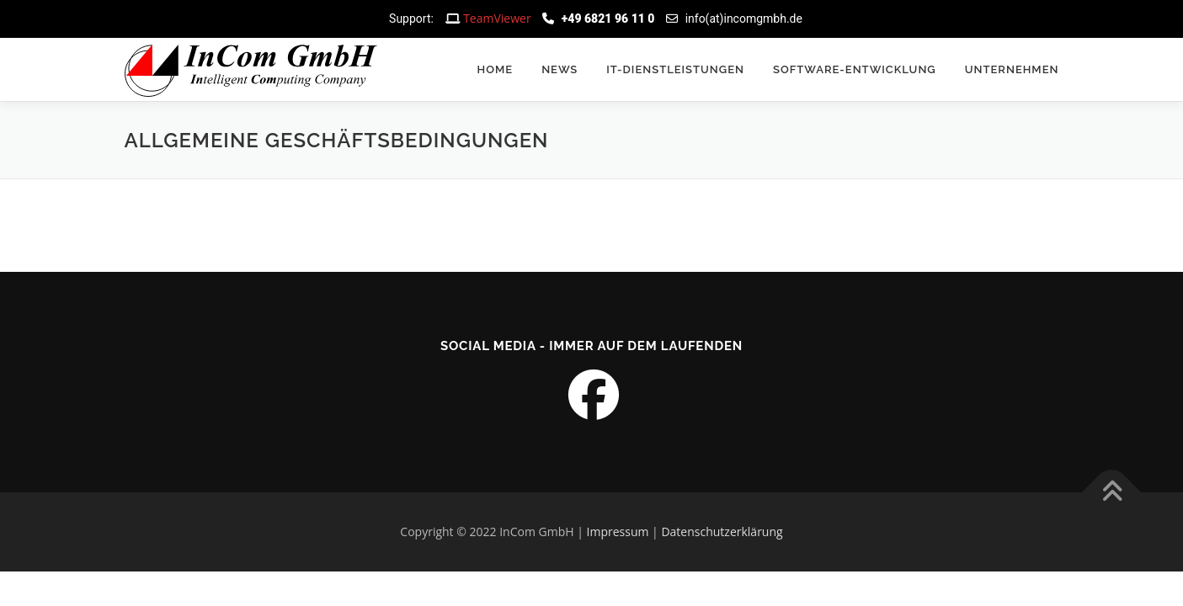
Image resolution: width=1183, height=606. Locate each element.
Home (495, 69)
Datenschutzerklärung (721, 532)
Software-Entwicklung (854, 69)
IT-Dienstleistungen (675, 69)
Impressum (618, 532)
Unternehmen (1012, 69)
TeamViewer (497, 18)
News (559, 69)
